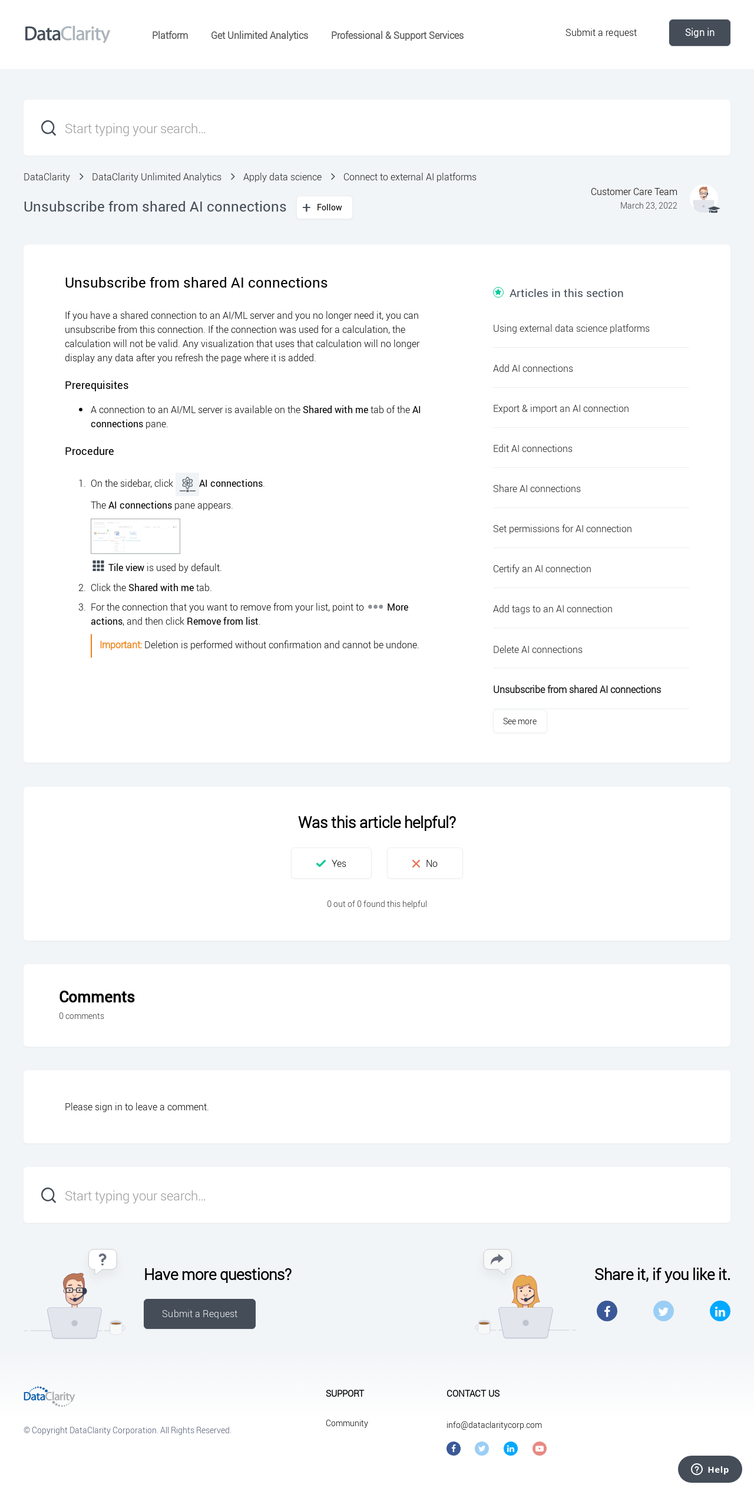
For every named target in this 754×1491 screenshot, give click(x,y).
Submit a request (601, 32)
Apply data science (282, 176)
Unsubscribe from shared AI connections (577, 689)
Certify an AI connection (542, 568)
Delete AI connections (538, 649)
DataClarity (47, 176)
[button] (331, 862)
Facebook (607, 1311)
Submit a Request (199, 1313)
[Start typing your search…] (377, 128)
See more (520, 721)
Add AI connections (533, 368)
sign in (109, 1106)
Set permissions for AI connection (562, 528)
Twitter (663, 1311)
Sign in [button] (700, 32)
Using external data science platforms (571, 328)
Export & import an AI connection (561, 408)
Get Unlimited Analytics (259, 35)
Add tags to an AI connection (553, 608)
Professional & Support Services (397, 35)
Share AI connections (537, 488)
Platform (170, 35)
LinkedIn (720, 1311)
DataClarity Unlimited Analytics (156, 176)
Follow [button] (330, 207)
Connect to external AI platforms (410, 176)
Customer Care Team (634, 191)
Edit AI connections (533, 448)
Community (347, 1423)
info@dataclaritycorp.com (494, 1424)
